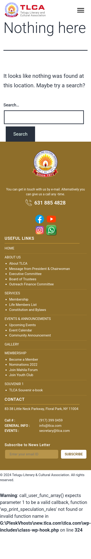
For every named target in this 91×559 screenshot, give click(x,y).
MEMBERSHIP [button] (15, 353)
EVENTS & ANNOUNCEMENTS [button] (28, 319)
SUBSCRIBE (74, 454)
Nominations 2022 (23, 365)
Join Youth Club (21, 375)
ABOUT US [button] (13, 257)
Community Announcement (30, 335)
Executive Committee (25, 274)
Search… (11, 104)
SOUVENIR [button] (13, 384)
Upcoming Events (22, 325)
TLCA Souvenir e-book (26, 390)
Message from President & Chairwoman (39, 269)
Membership (18, 299)
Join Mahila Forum (23, 370)
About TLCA (18, 263)
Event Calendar (20, 330)
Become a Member (23, 359)
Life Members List (23, 305)
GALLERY (12, 344)
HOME (9, 248)
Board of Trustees (22, 279)
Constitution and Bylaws (27, 310)
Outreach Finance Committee (31, 284)
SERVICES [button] (12, 293)
